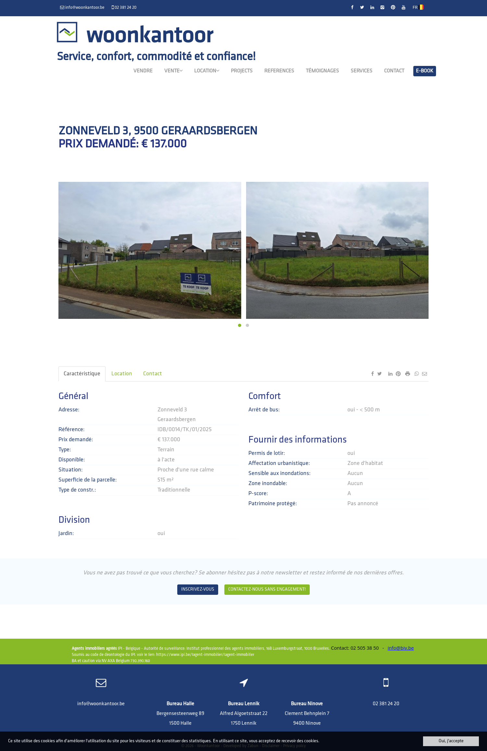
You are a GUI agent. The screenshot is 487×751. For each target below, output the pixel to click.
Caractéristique (82, 374)
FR (418, 7)
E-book (424, 70)
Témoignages (322, 70)
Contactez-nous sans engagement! (267, 589)
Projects (242, 70)
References (279, 70)
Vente (173, 70)
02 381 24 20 (386, 704)
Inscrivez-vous (197, 589)
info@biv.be (401, 648)
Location (206, 70)
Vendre (143, 70)
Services (361, 70)
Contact (394, 70)
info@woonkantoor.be (101, 704)
